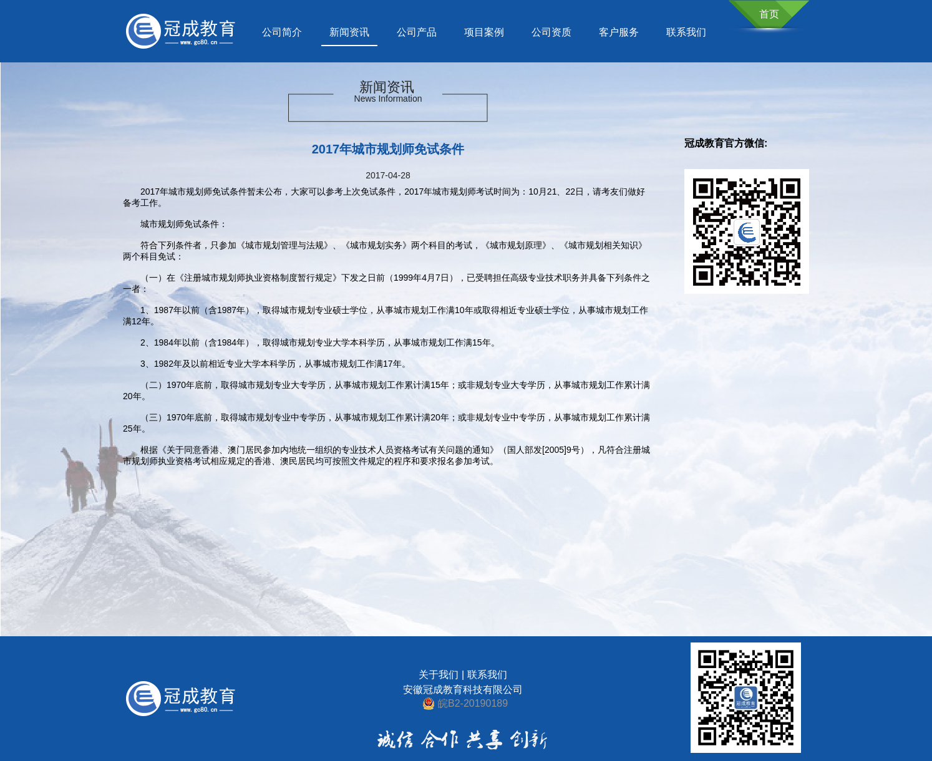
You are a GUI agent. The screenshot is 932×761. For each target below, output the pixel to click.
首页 (769, 14)
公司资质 (551, 32)
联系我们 (686, 32)
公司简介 (282, 32)
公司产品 (417, 32)
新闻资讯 (349, 32)
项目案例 (484, 32)
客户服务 (619, 32)
